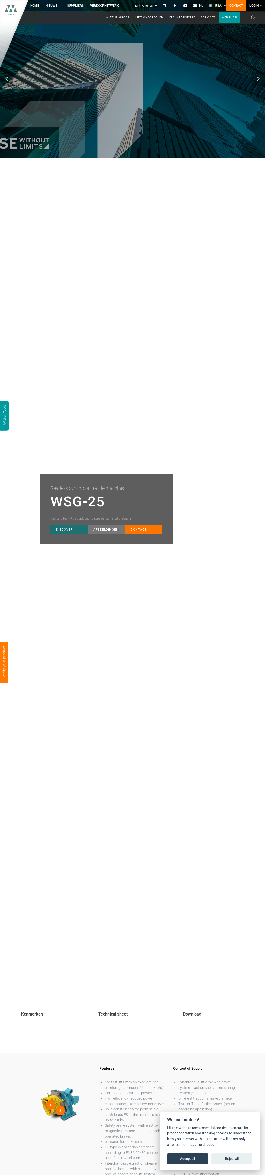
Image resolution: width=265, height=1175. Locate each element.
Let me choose (202, 1144)
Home (34, 5)
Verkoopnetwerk (104, 5)
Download (192, 1002)
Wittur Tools (4, 415)
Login (255, 5)
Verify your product (4, 661)
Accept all (187, 1159)
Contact (236, 5)
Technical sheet (113, 1002)
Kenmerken (32, 1002)
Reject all (232, 1159)
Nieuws (53, 5)
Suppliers (75, 5)
